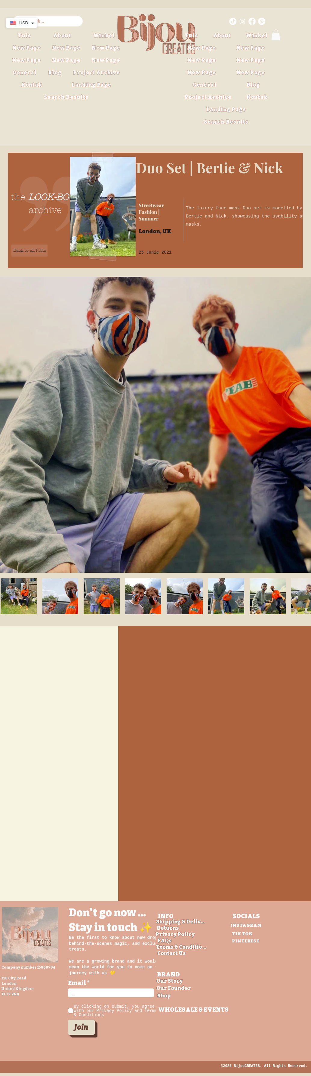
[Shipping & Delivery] (181, 922)
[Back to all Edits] (29, 251)
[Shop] (164, 995)
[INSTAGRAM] (245, 925)
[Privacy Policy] (175, 934)
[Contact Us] (171, 953)
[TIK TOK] (242, 933)
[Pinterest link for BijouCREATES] (261, 21)
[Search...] (47, 21)
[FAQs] (165, 941)
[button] (96, 72)
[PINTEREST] (245, 941)
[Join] (81, 1027)
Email (77, 983)
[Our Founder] (173, 988)
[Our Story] (169, 981)
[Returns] (168, 928)
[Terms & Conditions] (181, 947)
